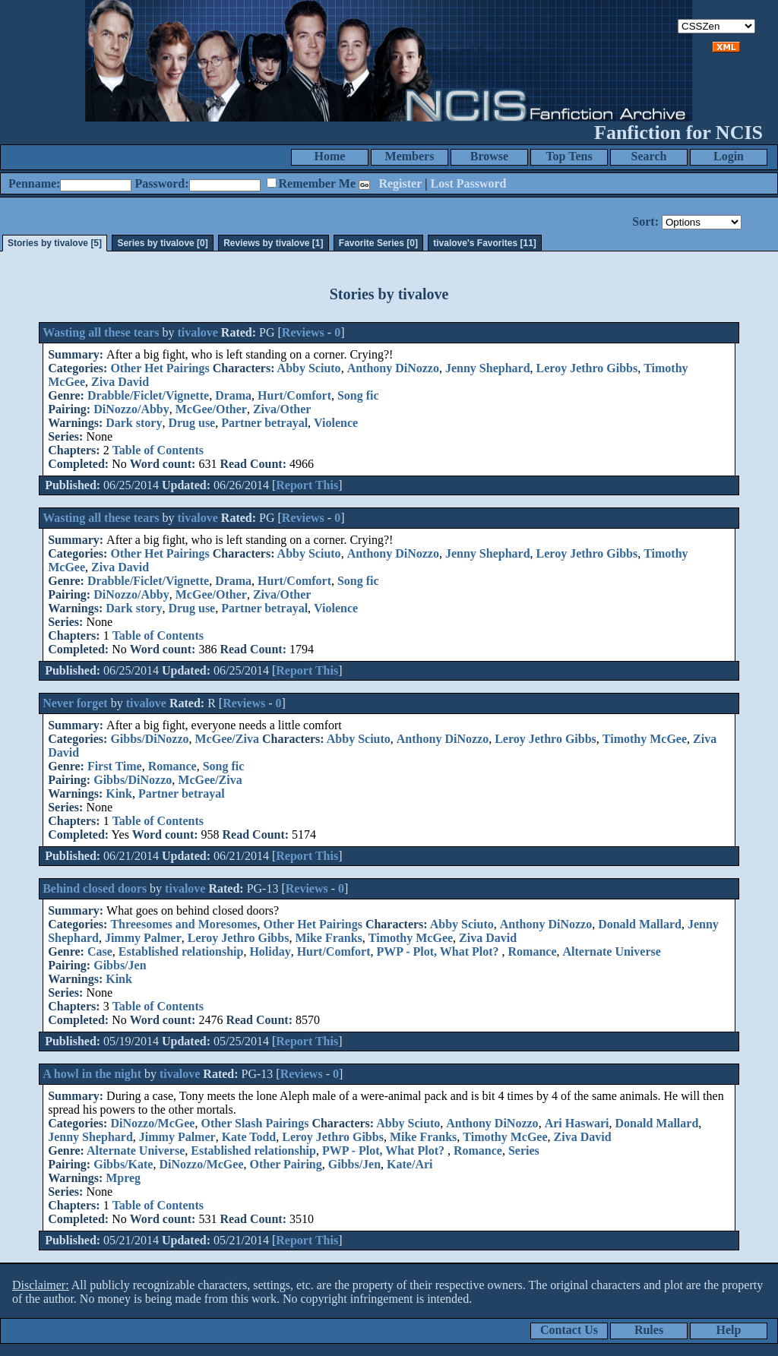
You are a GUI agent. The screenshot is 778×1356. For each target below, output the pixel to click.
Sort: (645, 221)
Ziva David (120, 381)
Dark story (134, 422)
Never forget (75, 703)
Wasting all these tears (101, 332)
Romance (172, 766)
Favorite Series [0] (378, 243)
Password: (161, 183)
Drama (233, 395)
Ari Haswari (577, 1123)
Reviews (303, 332)
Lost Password (469, 183)
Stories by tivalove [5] (55, 243)
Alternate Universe (612, 951)
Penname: (34, 183)
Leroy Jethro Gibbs (587, 368)
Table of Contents (158, 450)
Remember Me (317, 183)
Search (649, 156)
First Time (114, 766)
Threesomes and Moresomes (183, 924)
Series (523, 1150)
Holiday (269, 951)
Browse (489, 156)
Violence (336, 422)
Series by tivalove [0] (162, 243)
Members (410, 156)
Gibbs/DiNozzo (149, 738)
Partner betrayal (264, 422)
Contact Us (569, 1329)
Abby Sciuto (309, 368)
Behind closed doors (95, 888)
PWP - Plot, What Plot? (439, 951)
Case (99, 951)
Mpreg (123, 1177)
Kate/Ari (409, 1164)
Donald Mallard (640, 924)
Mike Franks (328, 937)
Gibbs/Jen (119, 965)
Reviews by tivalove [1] (273, 243)
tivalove (198, 332)
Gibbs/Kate (123, 1164)
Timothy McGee (644, 738)
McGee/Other (211, 409)
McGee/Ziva (227, 738)
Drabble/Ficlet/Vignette (148, 395)
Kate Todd (249, 1136)
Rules (648, 1329)
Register (400, 183)
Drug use (191, 422)
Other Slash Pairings (254, 1123)
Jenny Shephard (487, 368)
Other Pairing (285, 1164)
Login (728, 156)
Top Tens (569, 156)
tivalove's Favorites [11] (484, 243)
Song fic (358, 395)
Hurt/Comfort (294, 395)
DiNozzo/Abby (131, 409)
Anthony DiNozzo (393, 368)
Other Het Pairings (159, 368)
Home (330, 156)
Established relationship (181, 951)
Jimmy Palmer (143, 937)
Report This (307, 485)
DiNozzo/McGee (152, 1123)
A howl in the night (92, 1073)
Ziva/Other (282, 409)
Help (729, 1329)
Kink (119, 793)
